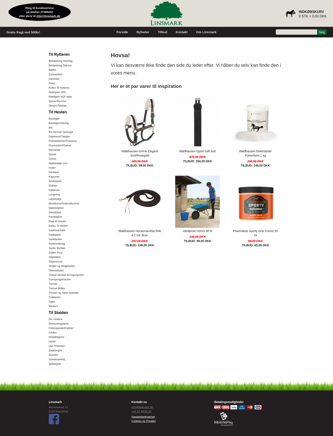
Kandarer (54, 172)
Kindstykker (55, 181)
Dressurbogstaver (59, 323)
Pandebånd (55, 216)
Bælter (52, 69)
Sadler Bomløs (57, 248)
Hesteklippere (56, 337)
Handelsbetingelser (143, 416)
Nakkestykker (56, 208)
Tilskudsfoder (56, 270)
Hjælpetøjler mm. (58, 163)
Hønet (52, 341)
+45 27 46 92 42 (141, 411)
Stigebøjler (55, 257)
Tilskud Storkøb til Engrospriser (66, 275)
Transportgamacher (60, 279)
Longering (54, 194)
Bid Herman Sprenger (61, 132)
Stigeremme (55, 261)
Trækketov (55, 297)
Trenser (53, 283)
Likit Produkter (57, 346)
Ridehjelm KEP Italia (60, 96)
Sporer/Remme (57, 101)
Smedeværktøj (57, 359)
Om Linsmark (206, 32)
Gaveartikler (55, 74)
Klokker (53, 185)
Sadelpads (55, 234)
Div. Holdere (55, 319)
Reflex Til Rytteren (59, 87)
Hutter (52, 167)
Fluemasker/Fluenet (60, 145)
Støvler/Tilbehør (58, 105)
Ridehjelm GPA (57, 92)
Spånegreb (55, 363)
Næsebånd (55, 212)
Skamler (53, 354)
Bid (50, 127)
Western (53, 306)
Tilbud (162, 32)
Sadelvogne (55, 350)
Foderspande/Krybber (61, 328)
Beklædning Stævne (60, 65)
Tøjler (52, 301)
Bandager (54, 118)
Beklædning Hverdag (60, 61)
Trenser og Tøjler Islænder (64, 292)
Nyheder (143, 32)
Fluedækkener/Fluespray (63, 141)
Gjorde (52, 154)
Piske (52, 83)
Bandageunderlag (59, 123)
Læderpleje (55, 199)
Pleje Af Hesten (57, 221)
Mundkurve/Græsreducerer (64, 203)
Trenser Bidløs (57, 288)
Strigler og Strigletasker (62, 266)
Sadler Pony (55, 252)
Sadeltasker (55, 239)
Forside (122, 32)
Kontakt (182, 32)
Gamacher (55, 149)
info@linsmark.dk (48, 16)
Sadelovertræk (57, 230)
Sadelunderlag (57, 243)
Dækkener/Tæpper (59, 136)
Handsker (54, 78)
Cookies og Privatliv (143, 421)
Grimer (52, 158)
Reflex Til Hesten (58, 225)
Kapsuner (54, 176)
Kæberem (54, 190)
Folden (52, 332)
